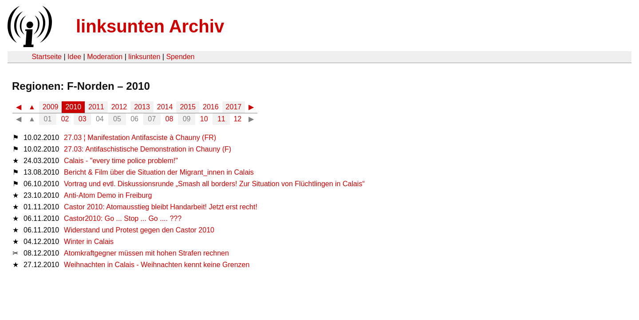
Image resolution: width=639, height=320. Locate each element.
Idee (74, 56)
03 (83, 119)
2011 (96, 107)
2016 (211, 107)
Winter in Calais (89, 241)
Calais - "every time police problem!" (121, 160)
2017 (234, 107)
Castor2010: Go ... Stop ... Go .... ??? (122, 218)
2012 (119, 107)
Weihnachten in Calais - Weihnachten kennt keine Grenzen (156, 264)
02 (65, 119)
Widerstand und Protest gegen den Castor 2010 (139, 230)
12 (237, 119)
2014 (165, 107)
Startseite (47, 56)
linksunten (144, 56)
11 (221, 119)
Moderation (104, 56)
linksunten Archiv (150, 26)
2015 (188, 107)
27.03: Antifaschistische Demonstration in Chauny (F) (147, 149)
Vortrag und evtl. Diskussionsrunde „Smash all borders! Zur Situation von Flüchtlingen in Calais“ (214, 184)
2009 (51, 107)
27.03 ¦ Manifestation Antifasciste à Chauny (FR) (140, 137)
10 (204, 119)
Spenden (180, 56)
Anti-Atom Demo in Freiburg (108, 195)
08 (170, 119)
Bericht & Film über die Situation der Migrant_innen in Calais (159, 172)
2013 (142, 107)
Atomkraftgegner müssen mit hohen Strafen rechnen (146, 253)
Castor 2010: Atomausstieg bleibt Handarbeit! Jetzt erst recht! (160, 207)
